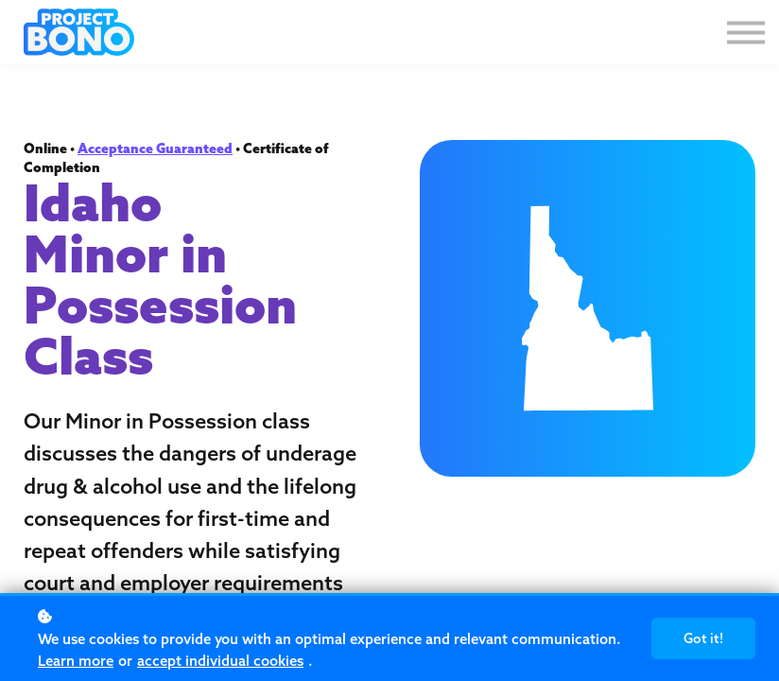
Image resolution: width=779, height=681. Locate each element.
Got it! (703, 638)
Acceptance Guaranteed (155, 148)
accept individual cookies (220, 661)
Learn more (75, 661)
